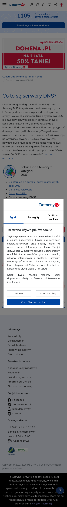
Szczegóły (33, 217)
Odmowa (18, 293)
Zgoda (13, 217)
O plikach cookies (53, 217)
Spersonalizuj (48, 293)
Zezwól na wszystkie (33, 302)
